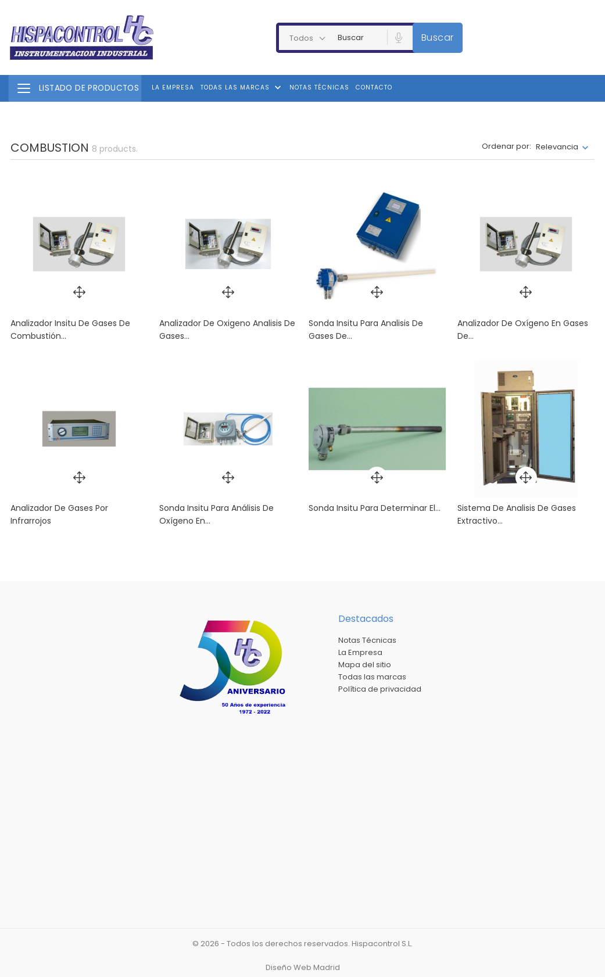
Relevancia (557, 146)
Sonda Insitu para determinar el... (375, 508)
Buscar (437, 37)
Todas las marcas (242, 88)
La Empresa (173, 87)
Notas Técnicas (319, 87)
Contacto (374, 87)
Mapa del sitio (364, 664)
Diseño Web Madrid (303, 967)
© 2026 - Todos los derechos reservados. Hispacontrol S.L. (302, 943)
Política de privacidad (379, 689)
